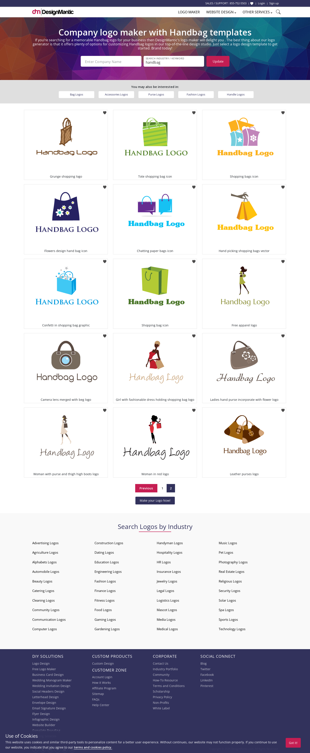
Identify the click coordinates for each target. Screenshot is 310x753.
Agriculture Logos (45, 552)
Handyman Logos (170, 542)
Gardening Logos (107, 628)
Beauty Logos (42, 581)
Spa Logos (226, 609)
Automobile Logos (45, 571)
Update (218, 61)
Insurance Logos (169, 571)
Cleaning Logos (43, 600)
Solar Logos (227, 600)
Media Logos (166, 619)
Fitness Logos (105, 600)
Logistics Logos (168, 600)
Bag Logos (76, 94)
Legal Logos (165, 590)
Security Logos (229, 590)
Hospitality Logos (169, 552)
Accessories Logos (116, 94)
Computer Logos (44, 628)
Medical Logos (167, 628)
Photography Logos (233, 561)
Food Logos (103, 609)
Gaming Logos (105, 619)
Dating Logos (104, 552)
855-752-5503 (238, 3)
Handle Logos (236, 94)
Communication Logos (49, 619)
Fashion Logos (196, 94)
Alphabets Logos (44, 561)
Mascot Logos (167, 609)
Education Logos (107, 561)
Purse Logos (156, 94)
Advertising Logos (45, 542)
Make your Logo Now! (155, 500)
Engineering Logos (108, 571)
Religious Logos (230, 581)
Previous (146, 488)
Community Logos (45, 609)
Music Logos (228, 542)
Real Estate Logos (231, 571)
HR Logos (164, 561)
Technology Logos (232, 628)
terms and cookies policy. (93, 747)
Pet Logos (226, 552)
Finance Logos (105, 590)
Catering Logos (43, 590)
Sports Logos (228, 619)
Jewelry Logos (167, 581)
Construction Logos (109, 542)
